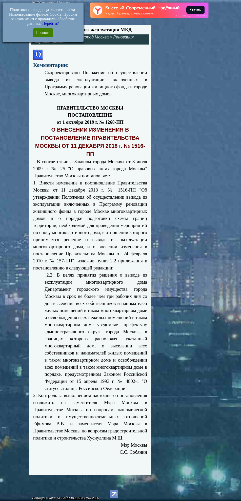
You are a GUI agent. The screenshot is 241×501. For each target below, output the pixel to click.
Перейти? (50, 23)
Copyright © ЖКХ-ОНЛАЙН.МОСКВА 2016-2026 (65, 498)
